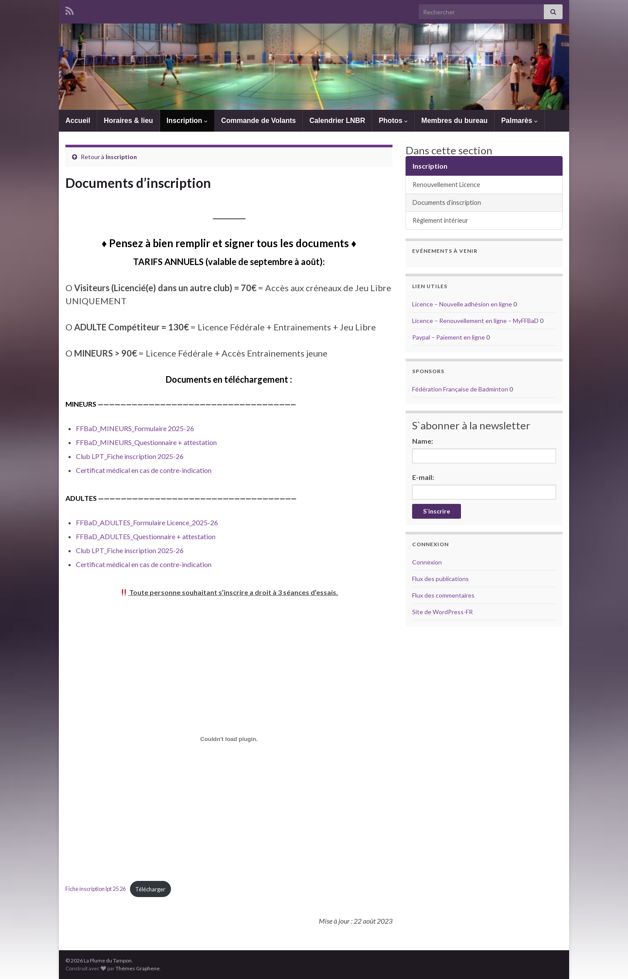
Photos (393, 120)
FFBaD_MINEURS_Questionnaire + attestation (146, 442)
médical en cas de (133, 470)
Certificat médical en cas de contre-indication (144, 564)
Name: (422, 441)
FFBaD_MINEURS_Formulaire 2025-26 (135, 428)
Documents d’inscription (447, 202)
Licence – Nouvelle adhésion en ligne (462, 304)
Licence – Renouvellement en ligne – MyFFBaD (475, 320)
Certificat (91, 470)
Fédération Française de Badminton (460, 389)
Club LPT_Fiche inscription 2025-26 (130, 456)
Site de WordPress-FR (442, 611)
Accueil (77, 120)
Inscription (187, 120)
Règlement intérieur (440, 220)
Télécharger (150, 889)
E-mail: (423, 477)
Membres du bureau (454, 120)
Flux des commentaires (443, 595)
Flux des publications (440, 578)
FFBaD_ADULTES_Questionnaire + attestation (145, 536)
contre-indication (186, 470)
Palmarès (519, 120)
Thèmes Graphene (138, 968)
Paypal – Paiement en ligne (448, 337)
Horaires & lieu (128, 120)
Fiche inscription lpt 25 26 (95, 889)
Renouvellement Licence (446, 184)
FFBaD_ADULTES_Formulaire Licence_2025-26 (147, 522)
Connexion (427, 562)
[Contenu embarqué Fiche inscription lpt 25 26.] (228, 739)
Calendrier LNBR (337, 120)
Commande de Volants (258, 120)
